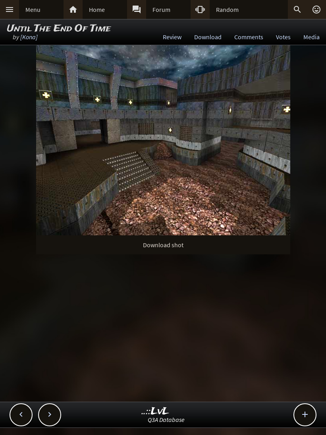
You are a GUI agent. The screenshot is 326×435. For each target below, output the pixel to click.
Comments (248, 37)
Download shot (163, 245)
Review (172, 37)
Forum (161, 9)
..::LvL (155, 411)
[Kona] (29, 37)
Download (208, 37)
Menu (33, 9)
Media (311, 37)
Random (227, 9)
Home (97, 9)
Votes (283, 37)
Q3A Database (166, 420)
